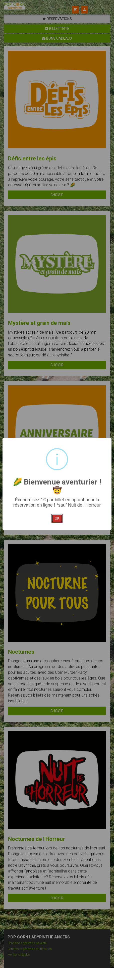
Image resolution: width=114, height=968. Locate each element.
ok (57, 518)
